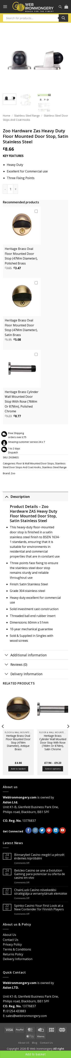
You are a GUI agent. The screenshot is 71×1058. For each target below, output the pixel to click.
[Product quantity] (10, 189)
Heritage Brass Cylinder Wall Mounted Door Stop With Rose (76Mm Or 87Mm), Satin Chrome (52, 742)
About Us (9, 935)
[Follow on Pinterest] (49, 830)
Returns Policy (13, 954)
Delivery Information (23, 674)
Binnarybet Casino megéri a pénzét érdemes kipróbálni (39, 856)
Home (6, 115)
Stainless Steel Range (27, 115)
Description (16, 496)
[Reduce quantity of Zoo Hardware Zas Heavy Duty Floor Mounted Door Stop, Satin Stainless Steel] (5, 189)
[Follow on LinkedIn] (56, 830)
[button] (5, 6)
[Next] (68, 733)
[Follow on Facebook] (28, 830)
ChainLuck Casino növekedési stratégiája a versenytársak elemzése (40, 891)
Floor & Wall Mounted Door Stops (35, 463)
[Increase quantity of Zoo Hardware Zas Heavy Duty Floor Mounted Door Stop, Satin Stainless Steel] (15, 189)
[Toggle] (6, 496)
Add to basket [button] (18, 768)
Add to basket (35, 1054)
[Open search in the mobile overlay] (60, 6)
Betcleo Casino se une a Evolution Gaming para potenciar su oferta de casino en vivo (39, 874)
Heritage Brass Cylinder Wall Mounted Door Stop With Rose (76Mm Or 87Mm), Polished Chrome (21, 401)
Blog (34, 1042)
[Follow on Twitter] (42, 830)
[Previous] (3, 733)
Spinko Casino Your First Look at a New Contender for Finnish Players (39, 907)
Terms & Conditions (17, 949)
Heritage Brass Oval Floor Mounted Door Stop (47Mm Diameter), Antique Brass (18, 742)
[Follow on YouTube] (62, 830)
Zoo (13, 473)
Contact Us (10, 940)
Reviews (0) (15, 665)
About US (23, 1042)
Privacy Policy (12, 944)
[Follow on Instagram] (35, 830)
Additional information (25, 655)
